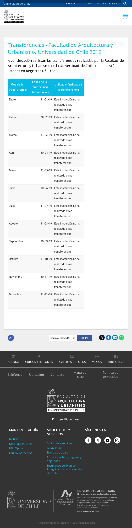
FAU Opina (16, 448)
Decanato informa (20, 444)
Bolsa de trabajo (57, 452)
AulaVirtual (54, 448)
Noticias (14, 439)
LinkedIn (115, 337)
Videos (97, 362)
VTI (70, 522)
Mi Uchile (101, 3)
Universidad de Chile (84, 522)
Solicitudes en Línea (60, 443)
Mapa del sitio (80, 374)
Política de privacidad (110, 374)
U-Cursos (89, 3)
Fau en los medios (20, 453)
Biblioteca (116, 362)
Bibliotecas (114, 3)
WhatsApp (121, 337)
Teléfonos (14, 374)
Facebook (108, 337)
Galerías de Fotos (72, 362)
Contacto (57, 374)
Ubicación (36, 374)
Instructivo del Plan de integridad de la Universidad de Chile (65, 469)
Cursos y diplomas (39, 362)
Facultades (71, 3)
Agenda (13, 362)
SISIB (63, 522)
